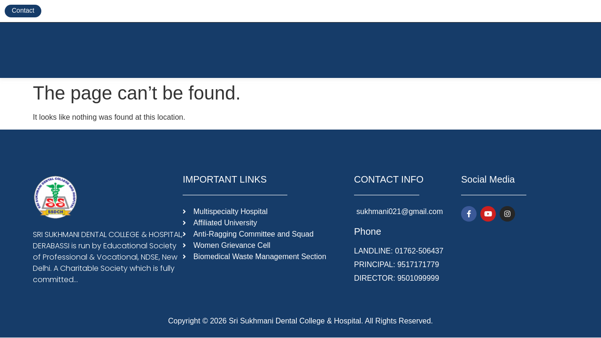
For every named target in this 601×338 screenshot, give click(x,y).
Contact (23, 10)
